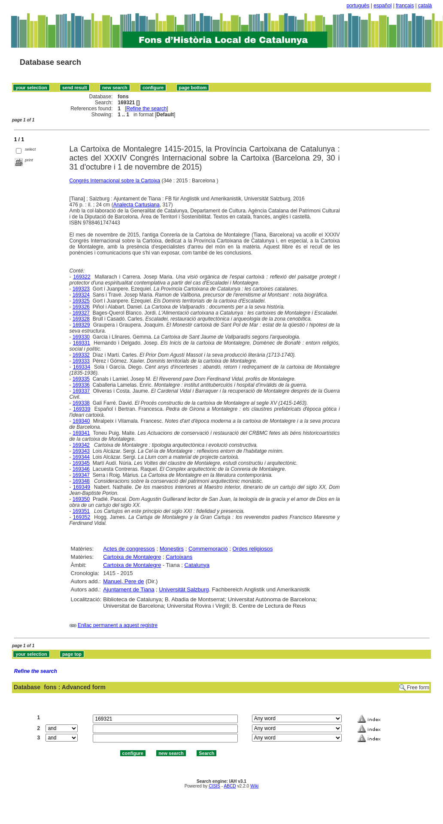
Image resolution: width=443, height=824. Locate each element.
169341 (81, 433)
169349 (81, 487)
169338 (81, 403)
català (425, 6)
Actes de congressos (129, 548)
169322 (82, 277)
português (357, 6)
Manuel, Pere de (123, 581)
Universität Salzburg (184, 589)
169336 (81, 385)
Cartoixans (179, 557)
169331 (81, 343)
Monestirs (172, 548)
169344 (81, 457)
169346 (81, 469)
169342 (81, 445)
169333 (81, 361)
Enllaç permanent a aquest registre (118, 625)
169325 (81, 301)
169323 (81, 289)
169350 (81, 499)
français (405, 6)
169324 (81, 295)
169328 (81, 319)
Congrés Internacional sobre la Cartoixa (115, 181)
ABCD (230, 786)
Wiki (254, 786)
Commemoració (208, 548)
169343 (81, 451)
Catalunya (196, 565)
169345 (81, 463)
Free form (418, 688)
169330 (81, 337)
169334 (81, 367)
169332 (81, 355)
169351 (81, 511)
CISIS (214, 786)
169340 (81, 421)
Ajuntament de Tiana (128, 589)
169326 (81, 307)
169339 (81, 409)
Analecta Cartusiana (136, 205)
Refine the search (146, 109)
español (382, 6)
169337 (81, 391)
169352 (81, 517)
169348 (81, 481)
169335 (81, 379)
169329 (81, 325)
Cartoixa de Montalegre (132, 557)
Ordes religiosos (252, 548)
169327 (81, 313)
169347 (81, 475)
